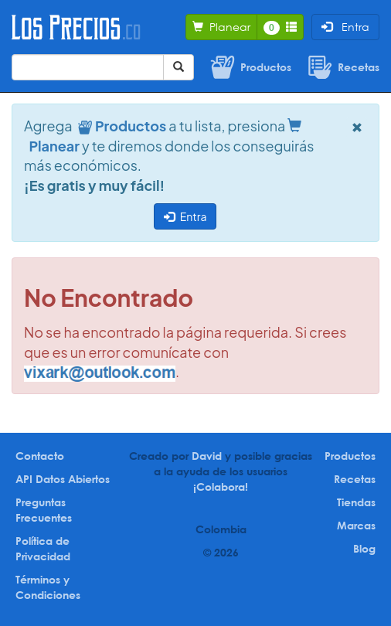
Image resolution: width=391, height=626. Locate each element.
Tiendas (356, 502)
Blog (364, 548)
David (207, 455)
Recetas (355, 478)
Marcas (356, 525)
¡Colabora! (220, 486)
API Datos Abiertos (62, 478)
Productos (350, 455)
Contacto (39, 455)
